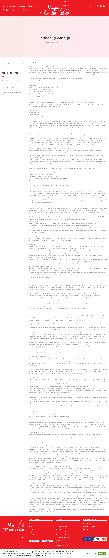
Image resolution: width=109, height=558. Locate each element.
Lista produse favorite (62, 545)
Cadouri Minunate (89, 526)
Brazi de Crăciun (88, 524)
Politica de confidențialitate (64, 532)
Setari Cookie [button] (91, 554)
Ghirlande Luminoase (90, 532)
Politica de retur (61, 529)
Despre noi (32, 529)
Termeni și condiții (61, 535)
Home (47, 42)
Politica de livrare (61, 526)
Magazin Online (34, 532)
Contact (31, 535)
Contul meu (60, 540)
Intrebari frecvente (61, 524)
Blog (30, 526)
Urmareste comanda (62, 537)
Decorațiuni (87, 529)
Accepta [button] (102, 553)
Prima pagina (33, 524)
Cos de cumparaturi (62, 543)
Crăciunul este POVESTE (9, 88)
